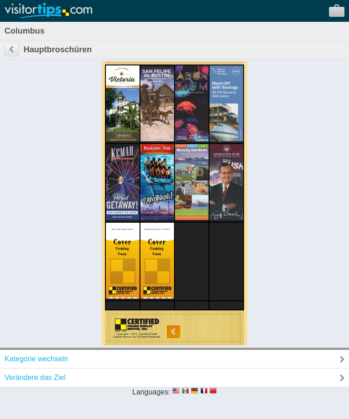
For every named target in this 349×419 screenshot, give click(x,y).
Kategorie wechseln (36, 359)
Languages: (151, 392)
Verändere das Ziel (35, 377)
